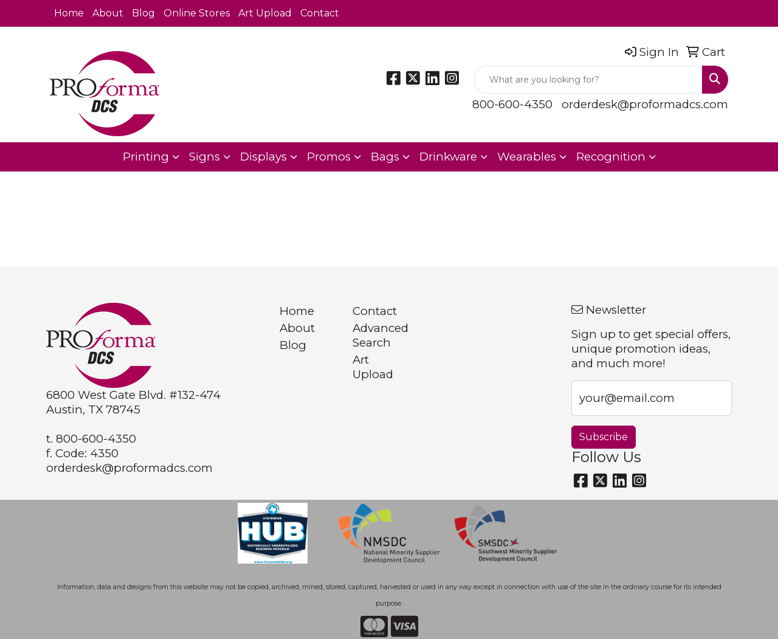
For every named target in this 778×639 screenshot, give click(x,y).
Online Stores (197, 13)
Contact (319, 13)
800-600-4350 (512, 104)
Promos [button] (329, 157)
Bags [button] (385, 157)
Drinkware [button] (448, 157)
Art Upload (265, 13)
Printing (146, 157)
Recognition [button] (610, 157)
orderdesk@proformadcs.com (645, 104)
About (107, 13)
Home (69, 13)
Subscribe (603, 437)
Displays (263, 157)
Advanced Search (380, 335)
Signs (204, 157)
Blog (143, 13)
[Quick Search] (588, 80)
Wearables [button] (526, 157)
